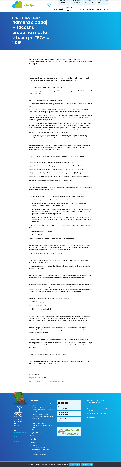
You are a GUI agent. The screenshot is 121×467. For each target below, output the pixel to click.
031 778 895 (90, 3)
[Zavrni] (119, 464)
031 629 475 (77, 3)
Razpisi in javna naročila (29, 18)
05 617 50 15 (17, 441)
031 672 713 (102, 3)
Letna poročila (36, 452)
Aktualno (101, 9)
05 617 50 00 (17, 437)
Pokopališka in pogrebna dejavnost (42, 410)
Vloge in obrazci (35, 433)
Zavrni (78, 464)
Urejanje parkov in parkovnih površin (42, 416)
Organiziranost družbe (38, 447)
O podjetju (33, 445)
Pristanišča (35, 412)
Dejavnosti (58, 9)
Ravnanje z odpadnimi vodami (41, 414)
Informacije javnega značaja (40, 450)
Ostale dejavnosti (37, 430)
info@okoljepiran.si (20, 432)
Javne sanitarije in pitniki (39, 423)
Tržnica (34, 421)
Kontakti (90, 9)
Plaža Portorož (36, 418)
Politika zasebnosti (87, 464)
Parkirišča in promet (38, 407)
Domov (15, 18)
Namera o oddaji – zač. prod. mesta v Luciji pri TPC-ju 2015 (48, 381)
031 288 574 (64, 3)
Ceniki (81, 9)
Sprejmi (72, 464)
